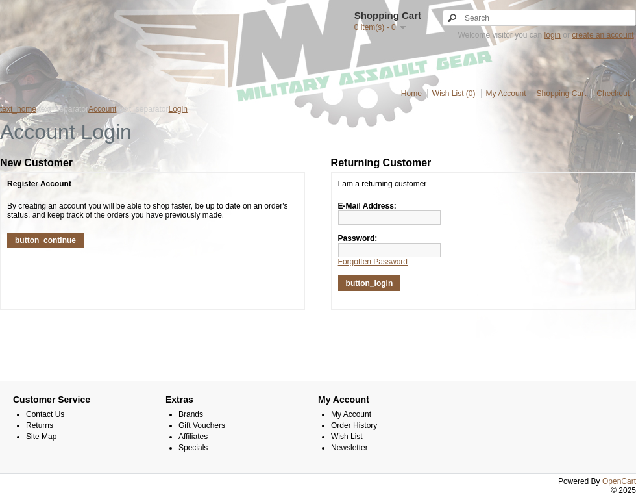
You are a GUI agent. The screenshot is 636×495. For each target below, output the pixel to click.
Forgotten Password (373, 261)
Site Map (41, 436)
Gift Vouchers (201, 425)
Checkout (613, 93)
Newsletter (349, 447)
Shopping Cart (562, 93)
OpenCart (619, 481)
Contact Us (45, 414)
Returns (39, 425)
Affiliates (193, 436)
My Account (506, 93)
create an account (602, 35)
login (552, 35)
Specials (193, 447)
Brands (190, 414)
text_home (18, 109)
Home (411, 93)
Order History (354, 425)
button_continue (45, 240)
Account (102, 109)
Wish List (347, 436)
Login (178, 109)
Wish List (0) (454, 93)
